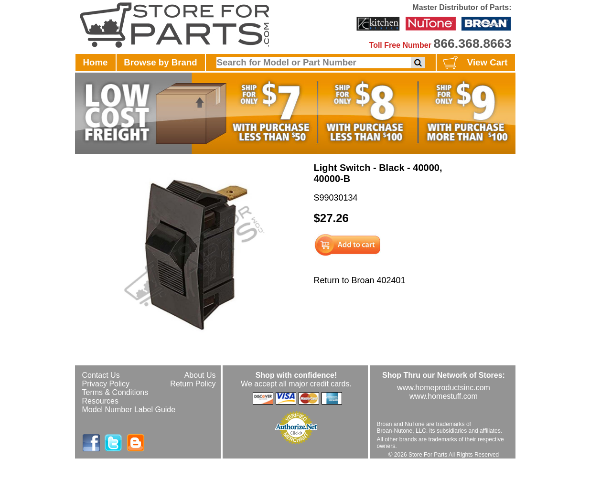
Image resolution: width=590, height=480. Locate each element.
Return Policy (192, 384)
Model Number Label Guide (129, 409)
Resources (100, 401)
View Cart (474, 63)
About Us (200, 375)
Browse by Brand (160, 62)
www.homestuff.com (443, 396)
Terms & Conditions (115, 392)
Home (95, 62)
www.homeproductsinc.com (443, 388)
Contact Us (101, 375)
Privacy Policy (106, 384)
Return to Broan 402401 (360, 280)
